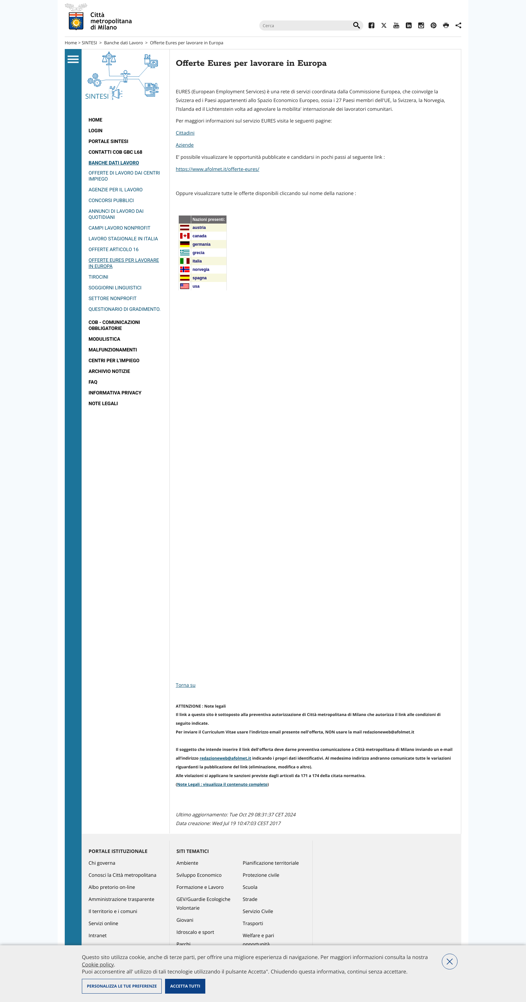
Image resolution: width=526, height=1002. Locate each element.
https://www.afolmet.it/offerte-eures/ (217, 169)
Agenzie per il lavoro (116, 190)
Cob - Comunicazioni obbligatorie (114, 325)
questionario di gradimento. (125, 309)
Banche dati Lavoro (123, 43)
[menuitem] (126, 120)
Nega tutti (450, 961)
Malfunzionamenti (113, 350)
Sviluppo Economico (199, 875)
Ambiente (187, 863)
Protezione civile (261, 875)
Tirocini (98, 277)
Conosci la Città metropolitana (122, 875)
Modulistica (104, 339)
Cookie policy (98, 964)
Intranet (98, 936)
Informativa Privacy (115, 393)
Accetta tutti (185, 986)
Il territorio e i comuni (113, 911)
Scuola (250, 887)
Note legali (103, 404)
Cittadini (185, 133)
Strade (250, 899)
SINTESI (89, 43)
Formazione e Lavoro (200, 887)
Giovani (184, 920)
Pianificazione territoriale (271, 863)
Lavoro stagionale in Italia (123, 239)
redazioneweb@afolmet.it (225, 758)
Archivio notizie (109, 371)
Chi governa (102, 863)
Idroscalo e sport (195, 932)
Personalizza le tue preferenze (122, 986)
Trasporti (253, 923)
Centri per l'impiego (114, 361)
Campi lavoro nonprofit (119, 228)
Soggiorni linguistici (115, 288)
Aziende (185, 145)
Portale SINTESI (108, 141)
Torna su (186, 685)
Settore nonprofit (113, 298)
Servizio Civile (258, 911)
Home (71, 43)
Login (95, 131)
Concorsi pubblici (111, 200)
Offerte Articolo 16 (114, 249)
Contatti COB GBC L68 (115, 152)
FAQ (93, 382)
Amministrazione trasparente (121, 899)
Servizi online (103, 923)
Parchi (183, 944)
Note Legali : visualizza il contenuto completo (222, 784)
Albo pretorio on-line (112, 887)
